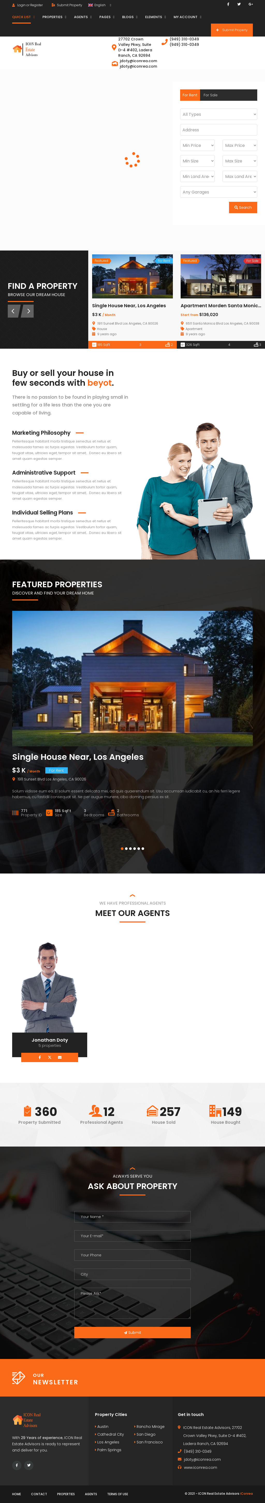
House (102, 329)
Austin (101, 1426)
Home (16, 1494)
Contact (39, 1494)
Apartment (194, 329)
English (97, 5)
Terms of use (117, 1494)
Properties (66, 1494)
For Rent (190, 95)
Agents (91, 1494)
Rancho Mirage (149, 1426)
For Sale (211, 95)
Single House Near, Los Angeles (129, 305)
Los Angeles (107, 1442)
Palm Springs (108, 1449)
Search (243, 207)
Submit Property (67, 5)
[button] (122, 849)
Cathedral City (109, 1434)
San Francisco (148, 1442)
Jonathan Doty (50, 1040)
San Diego (145, 1434)
